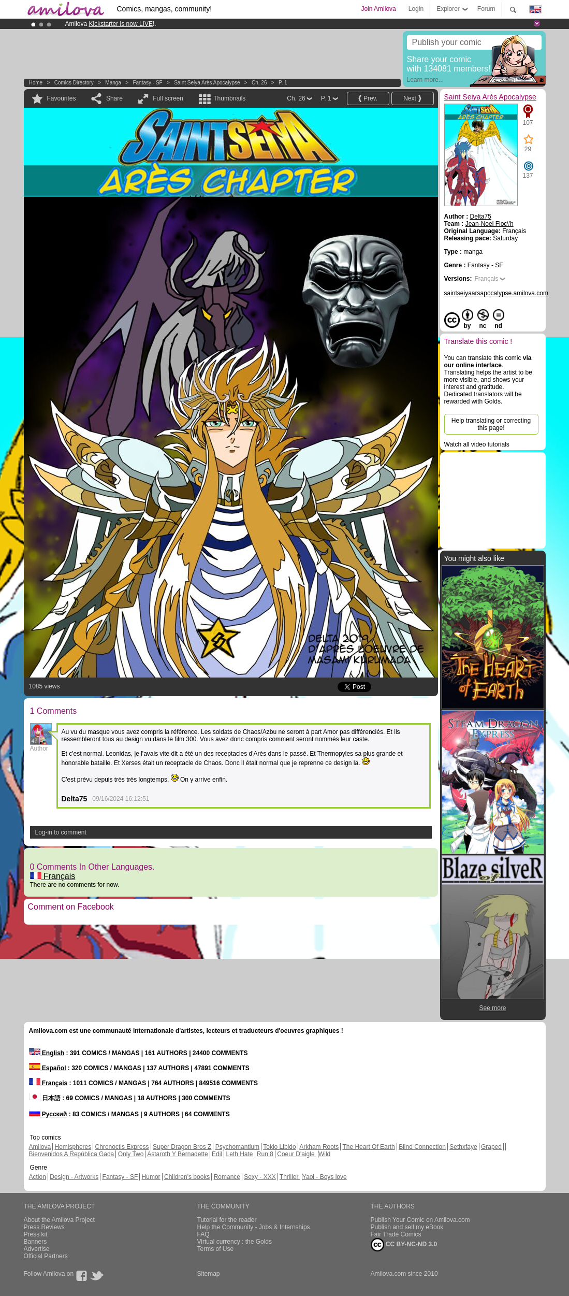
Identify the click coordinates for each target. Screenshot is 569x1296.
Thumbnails (229, 98)
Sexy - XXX (259, 1176)
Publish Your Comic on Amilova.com (420, 1219)
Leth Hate (239, 1154)
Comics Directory (74, 82)
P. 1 (283, 82)
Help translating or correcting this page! (491, 424)
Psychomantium (237, 1146)
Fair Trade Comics (396, 1234)
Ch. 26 (259, 82)
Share (114, 98)
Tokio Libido (279, 1146)
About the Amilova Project (59, 1219)
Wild (324, 1154)
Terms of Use (215, 1248)
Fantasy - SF (147, 82)
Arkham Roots (319, 1146)
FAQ (203, 1234)
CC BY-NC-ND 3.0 (404, 1244)
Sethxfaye (463, 1146)
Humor (151, 1176)
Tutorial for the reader (227, 1219)
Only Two (131, 1154)
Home (36, 82)
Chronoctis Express (122, 1146)
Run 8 (265, 1154)
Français (53, 876)
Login (416, 8)
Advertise (37, 1248)
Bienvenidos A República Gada (71, 1154)
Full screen (168, 98)
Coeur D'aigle (296, 1154)
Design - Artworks (74, 1176)
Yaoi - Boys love (324, 1176)
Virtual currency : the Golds (234, 1241)
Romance (227, 1176)
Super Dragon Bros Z (182, 1146)
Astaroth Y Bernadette (177, 1154)
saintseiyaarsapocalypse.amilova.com (496, 293)
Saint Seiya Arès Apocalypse (207, 82)
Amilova (40, 1146)
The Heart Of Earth (368, 1146)
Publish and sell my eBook (407, 1227)
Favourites (61, 98)
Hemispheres (73, 1146)
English (47, 1053)
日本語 (45, 1098)
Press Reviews (44, 1227)
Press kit (36, 1234)
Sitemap (208, 1273)
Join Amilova (378, 8)
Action (37, 1176)
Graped (491, 1146)
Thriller (290, 1176)
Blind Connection (422, 1146)
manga (113, 82)
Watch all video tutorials (476, 444)
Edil (217, 1154)
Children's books (187, 1176)
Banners (35, 1241)
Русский (48, 1114)
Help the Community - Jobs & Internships (253, 1227)
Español (47, 1068)
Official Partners (46, 1256)
